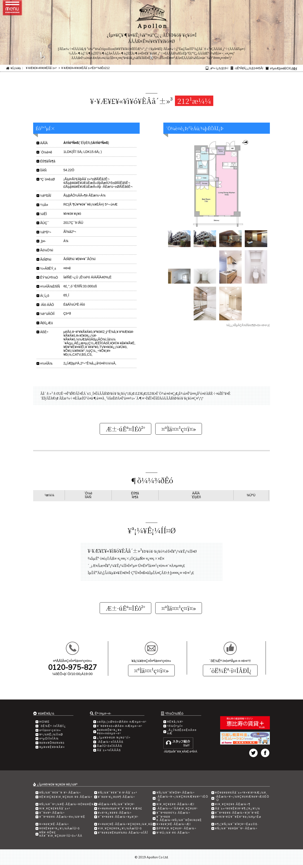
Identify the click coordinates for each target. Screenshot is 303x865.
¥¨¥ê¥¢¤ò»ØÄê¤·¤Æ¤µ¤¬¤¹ (120, 726)
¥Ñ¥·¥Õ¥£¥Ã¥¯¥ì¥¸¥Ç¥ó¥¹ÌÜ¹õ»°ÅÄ (60, 834)
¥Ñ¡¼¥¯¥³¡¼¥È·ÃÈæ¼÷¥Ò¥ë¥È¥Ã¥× (69, 804)
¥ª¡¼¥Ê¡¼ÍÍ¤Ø (51, 734)
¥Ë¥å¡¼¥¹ (175, 721)
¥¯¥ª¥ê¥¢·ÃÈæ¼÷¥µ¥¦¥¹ (118, 817)
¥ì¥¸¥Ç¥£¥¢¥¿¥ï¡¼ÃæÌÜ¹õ (120, 828)
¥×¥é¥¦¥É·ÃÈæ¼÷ (54, 824)
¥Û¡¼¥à (16, 68)
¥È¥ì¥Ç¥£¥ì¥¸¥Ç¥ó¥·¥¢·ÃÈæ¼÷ (66, 797)
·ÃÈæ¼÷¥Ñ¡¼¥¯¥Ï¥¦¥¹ (116, 804)
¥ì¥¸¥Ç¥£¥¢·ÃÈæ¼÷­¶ (233, 804)
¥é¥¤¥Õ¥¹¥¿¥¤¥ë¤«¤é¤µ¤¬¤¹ (109, 731)
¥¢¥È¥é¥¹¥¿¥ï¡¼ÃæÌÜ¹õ (59, 828)
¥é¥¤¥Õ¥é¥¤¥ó (52, 743)
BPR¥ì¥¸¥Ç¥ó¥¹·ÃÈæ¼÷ (176, 828)
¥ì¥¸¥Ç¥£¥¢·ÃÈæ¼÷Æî (175, 804)
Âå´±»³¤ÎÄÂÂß (109, 750)
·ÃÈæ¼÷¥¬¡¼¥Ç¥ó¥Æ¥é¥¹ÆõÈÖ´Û (242, 798)
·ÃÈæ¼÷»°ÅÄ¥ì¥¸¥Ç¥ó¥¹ (177, 808)
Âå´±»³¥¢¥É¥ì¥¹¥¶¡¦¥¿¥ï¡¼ (237, 808)
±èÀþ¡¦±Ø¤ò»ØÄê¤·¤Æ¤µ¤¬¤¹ (122, 721)
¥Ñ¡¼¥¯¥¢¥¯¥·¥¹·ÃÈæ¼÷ (60, 792)
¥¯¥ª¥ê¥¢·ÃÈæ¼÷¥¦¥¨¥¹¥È (237, 812)
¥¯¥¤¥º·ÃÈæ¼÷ (52, 812)
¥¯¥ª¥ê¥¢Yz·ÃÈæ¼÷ (173, 812)
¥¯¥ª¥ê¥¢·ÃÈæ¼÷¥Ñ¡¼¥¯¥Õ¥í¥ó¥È (179, 818)
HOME (44, 721)
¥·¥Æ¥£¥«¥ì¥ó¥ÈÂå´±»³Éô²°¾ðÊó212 (85, 68)
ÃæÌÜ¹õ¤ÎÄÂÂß (109, 746)
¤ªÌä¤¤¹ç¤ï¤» (151, 670)
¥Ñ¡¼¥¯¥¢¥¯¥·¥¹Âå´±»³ (117, 792)
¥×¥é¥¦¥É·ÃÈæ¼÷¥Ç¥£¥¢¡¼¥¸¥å (125, 824)
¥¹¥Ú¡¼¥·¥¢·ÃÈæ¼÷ (173, 832)
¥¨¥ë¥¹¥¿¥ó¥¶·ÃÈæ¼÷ (116, 797)
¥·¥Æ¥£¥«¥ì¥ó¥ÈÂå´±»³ (41, 68)
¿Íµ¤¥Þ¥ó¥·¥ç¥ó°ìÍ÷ (114, 737)
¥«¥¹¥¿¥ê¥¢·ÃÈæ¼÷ (115, 812)
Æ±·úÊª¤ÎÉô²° (125, 429)
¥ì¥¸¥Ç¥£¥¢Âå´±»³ (54, 808)
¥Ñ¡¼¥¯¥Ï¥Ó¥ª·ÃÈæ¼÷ (175, 792)
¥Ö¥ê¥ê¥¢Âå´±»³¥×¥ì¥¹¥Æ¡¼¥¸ (241, 792)
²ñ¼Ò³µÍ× (175, 726)
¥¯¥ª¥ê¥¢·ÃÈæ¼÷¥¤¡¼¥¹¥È (62, 817)
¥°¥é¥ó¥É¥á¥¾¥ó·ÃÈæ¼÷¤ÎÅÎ (123, 832)
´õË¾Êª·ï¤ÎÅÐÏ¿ (230, 670)
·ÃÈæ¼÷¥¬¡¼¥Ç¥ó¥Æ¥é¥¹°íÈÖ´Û (182, 798)
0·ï (295, 68)
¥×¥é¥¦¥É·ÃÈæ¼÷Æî (173, 824)
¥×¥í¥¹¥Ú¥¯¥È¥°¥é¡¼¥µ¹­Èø (238, 817)
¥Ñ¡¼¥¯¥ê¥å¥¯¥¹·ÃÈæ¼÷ (236, 828)
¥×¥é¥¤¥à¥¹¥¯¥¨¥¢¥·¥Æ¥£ (120, 808)
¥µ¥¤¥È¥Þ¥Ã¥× (52, 747)
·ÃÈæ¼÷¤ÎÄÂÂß (110, 742)
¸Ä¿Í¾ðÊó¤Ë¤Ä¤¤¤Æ (182, 731)
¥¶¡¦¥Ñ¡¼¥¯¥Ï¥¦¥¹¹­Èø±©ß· (237, 824)
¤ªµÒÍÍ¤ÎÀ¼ (49, 738)
